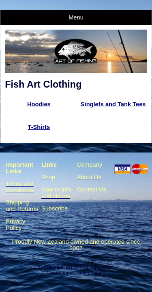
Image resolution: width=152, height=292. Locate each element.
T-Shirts (39, 127)
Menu (76, 17)
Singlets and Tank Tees (113, 104)
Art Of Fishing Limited (89, 267)
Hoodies (39, 104)
